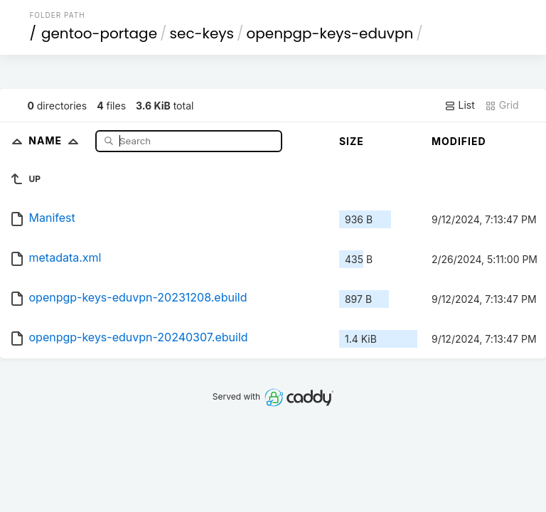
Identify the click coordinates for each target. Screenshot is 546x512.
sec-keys (202, 33)
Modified (459, 141)
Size (351, 141)
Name (56, 140)
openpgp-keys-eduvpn (330, 33)
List (459, 105)
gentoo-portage (99, 33)
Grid (502, 105)
